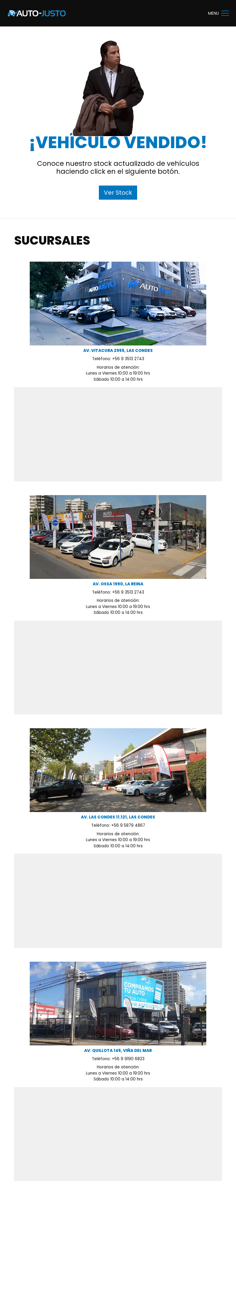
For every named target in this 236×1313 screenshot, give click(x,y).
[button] (225, 13)
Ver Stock (118, 192)
